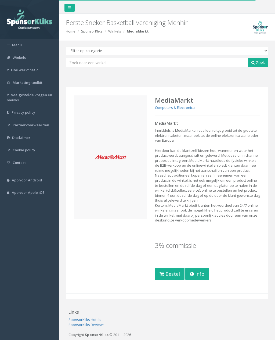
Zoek (258, 62)
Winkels (114, 31)
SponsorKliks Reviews (86, 324)
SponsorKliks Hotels (84, 319)
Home (70, 31)
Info (197, 274)
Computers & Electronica (175, 107)
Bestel (170, 274)
